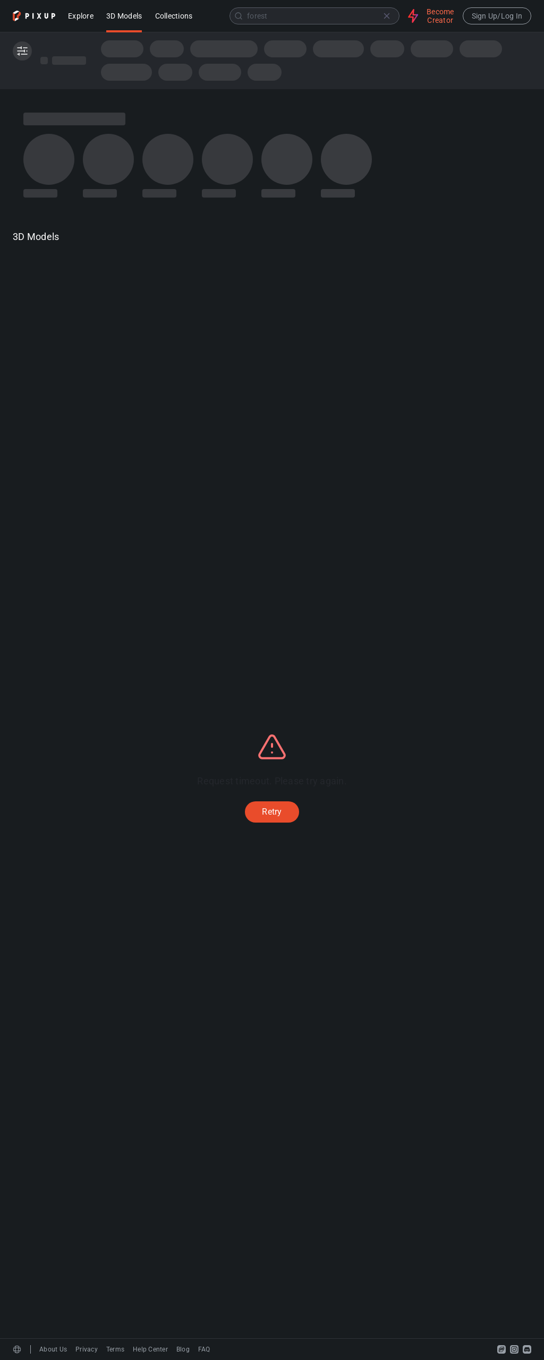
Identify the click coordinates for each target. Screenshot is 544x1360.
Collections (174, 17)
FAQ (204, 1349)
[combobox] (301, 15)
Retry (272, 812)
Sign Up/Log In (497, 16)
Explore (81, 17)
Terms (115, 1349)
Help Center (150, 1349)
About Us (53, 1349)
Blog (183, 1349)
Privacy (86, 1349)
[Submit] (238, 16)
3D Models (124, 17)
